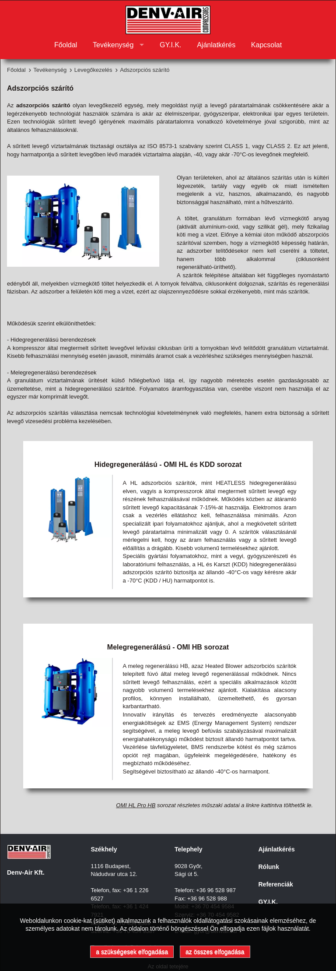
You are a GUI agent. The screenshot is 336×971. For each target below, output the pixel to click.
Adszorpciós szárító (144, 70)
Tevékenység (113, 45)
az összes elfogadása (215, 951)
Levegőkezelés (93, 70)
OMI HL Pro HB (135, 805)
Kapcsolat (266, 45)
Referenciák (276, 884)
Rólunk (269, 866)
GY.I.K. (171, 45)
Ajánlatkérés (216, 45)
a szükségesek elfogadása (132, 951)
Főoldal (65, 45)
